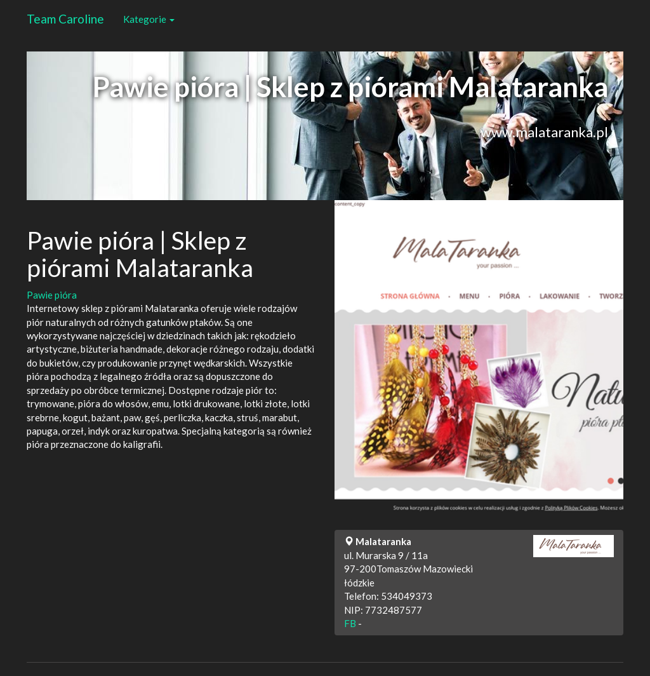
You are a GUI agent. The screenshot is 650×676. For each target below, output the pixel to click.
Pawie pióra (52, 295)
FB (350, 623)
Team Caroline (65, 18)
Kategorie (149, 19)
